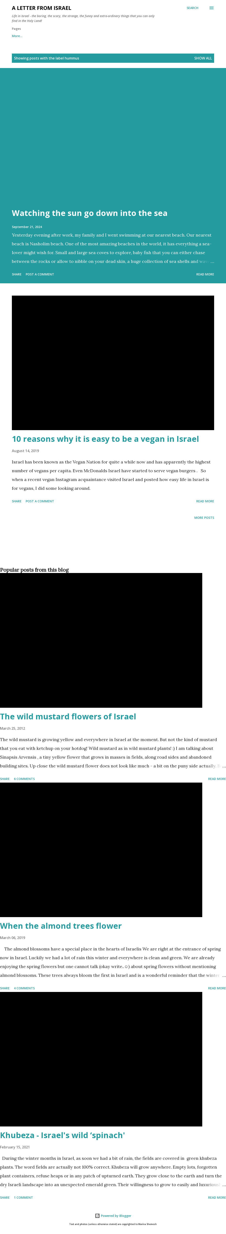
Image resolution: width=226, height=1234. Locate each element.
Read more (205, 274)
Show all (203, 58)
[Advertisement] (112, 550)
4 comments (24, 988)
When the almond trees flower (61, 925)
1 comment (23, 1197)
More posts (204, 518)
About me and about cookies (34, 36)
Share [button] (17, 274)
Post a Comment (40, 274)
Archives (75, 36)
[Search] (192, 8)
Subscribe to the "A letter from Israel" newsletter (133, 36)
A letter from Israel (41, 7)
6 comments (24, 779)
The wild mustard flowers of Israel (68, 716)
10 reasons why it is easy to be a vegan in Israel (105, 438)
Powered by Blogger (113, 1216)
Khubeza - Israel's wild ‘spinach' (62, 1135)
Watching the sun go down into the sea (90, 213)
